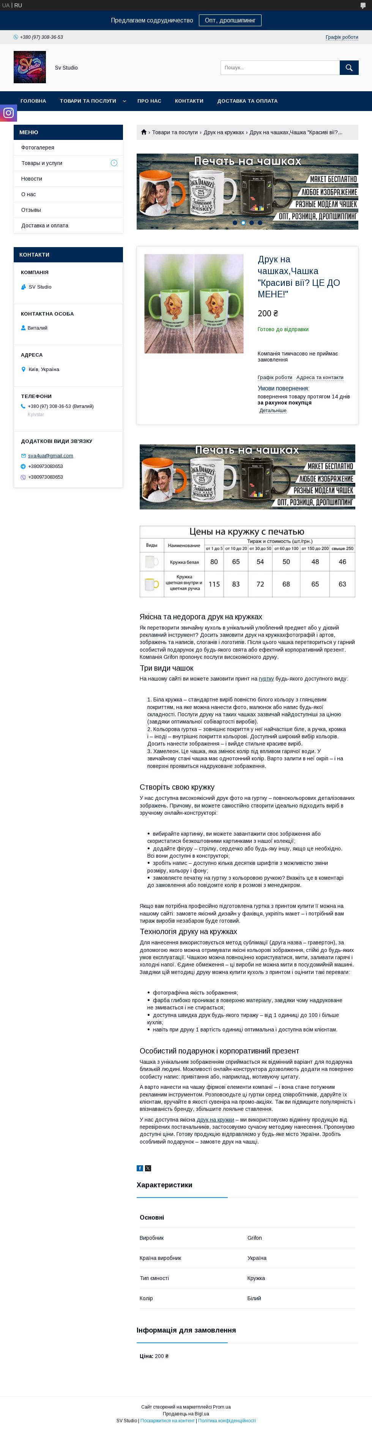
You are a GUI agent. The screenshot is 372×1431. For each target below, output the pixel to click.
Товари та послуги (88, 101)
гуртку (266, 679)
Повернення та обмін (52, 121)
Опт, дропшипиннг (230, 20)
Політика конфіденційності (227, 1420)
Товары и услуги (41, 163)
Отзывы (31, 210)
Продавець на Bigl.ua (186, 1414)
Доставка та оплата (247, 101)
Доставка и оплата (44, 225)
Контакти (189, 101)
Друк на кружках (223, 132)
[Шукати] (349, 67)
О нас (28, 194)
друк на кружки (215, 1120)
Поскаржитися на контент (167, 1420)
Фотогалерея (37, 147)
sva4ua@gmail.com (50, 455)
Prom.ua (222, 1407)
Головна (33, 101)
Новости (31, 179)
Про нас (149, 101)
